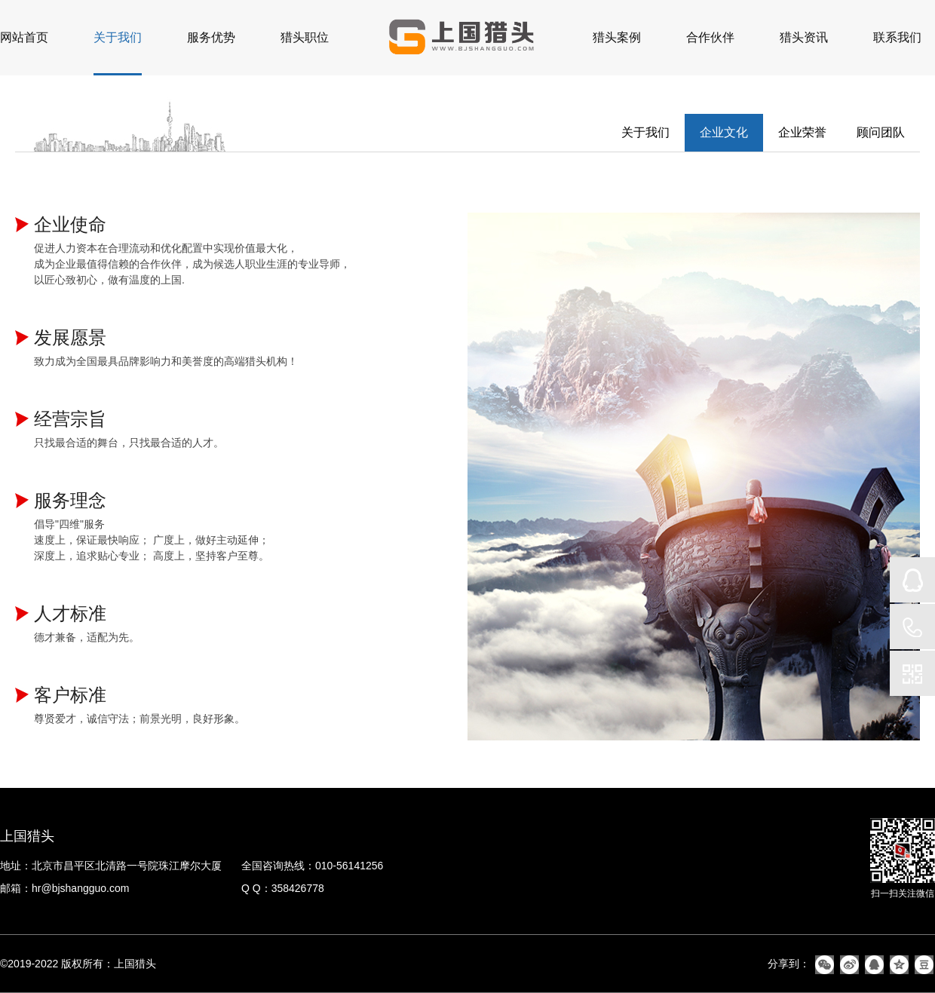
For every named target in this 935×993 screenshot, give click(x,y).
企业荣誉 (802, 132)
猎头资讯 (804, 37)
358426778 (297, 888)
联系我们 (897, 37)
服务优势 (211, 37)
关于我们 (118, 37)
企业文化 (724, 132)
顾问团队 (881, 132)
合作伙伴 (710, 37)
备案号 (175, 964)
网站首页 (24, 37)
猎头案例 (617, 37)
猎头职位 (304, 37)
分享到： (789, 964)
